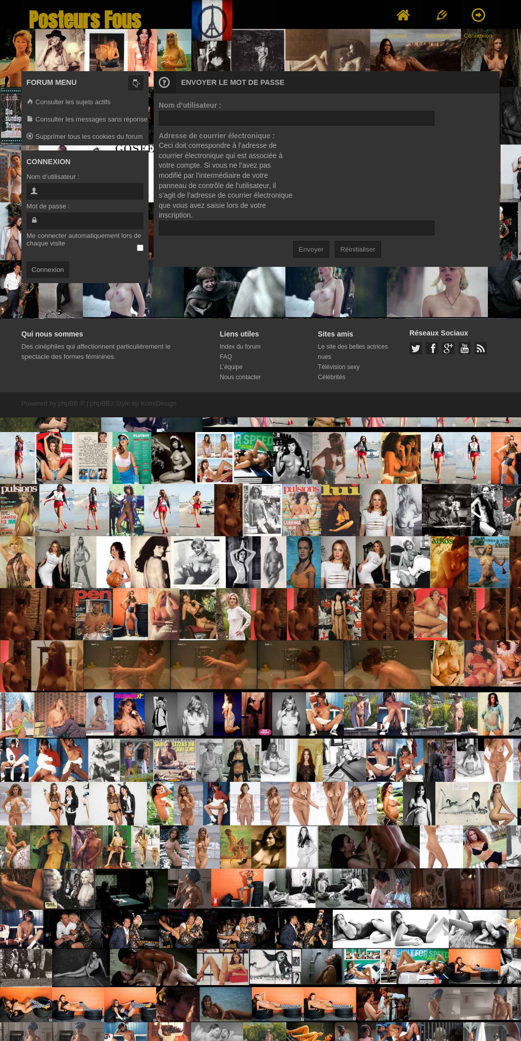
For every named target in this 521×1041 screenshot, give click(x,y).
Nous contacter (240, 377)
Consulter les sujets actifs (68, 102)
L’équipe (231, 367)
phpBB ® (71, 403)
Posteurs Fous (85, 20)
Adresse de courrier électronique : (217, 136)
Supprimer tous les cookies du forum (84, 137)
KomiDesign (159, 403)
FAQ (226, 356)
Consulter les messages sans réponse (87, 119)
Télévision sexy (339, 367)
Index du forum (240, 346)
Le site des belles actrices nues (353, 351)
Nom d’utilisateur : (190, 105)
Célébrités (331, 377)
